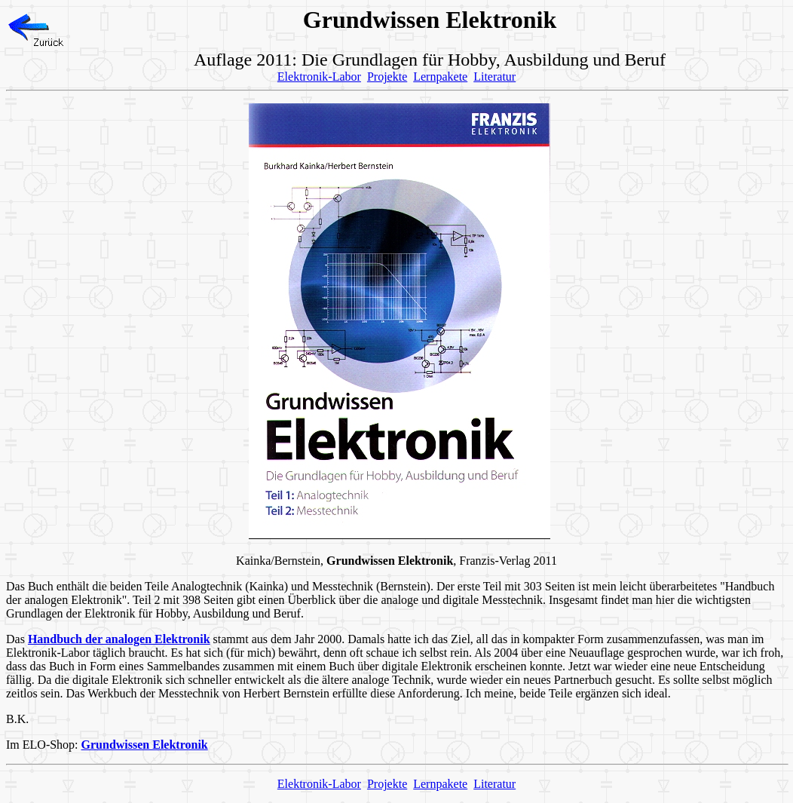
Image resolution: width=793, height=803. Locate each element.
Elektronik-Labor (319, 76)
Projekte (387, 76)
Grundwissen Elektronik (144, 744)
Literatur (494, 76)
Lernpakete (440, 76)
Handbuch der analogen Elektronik (119, 639)
